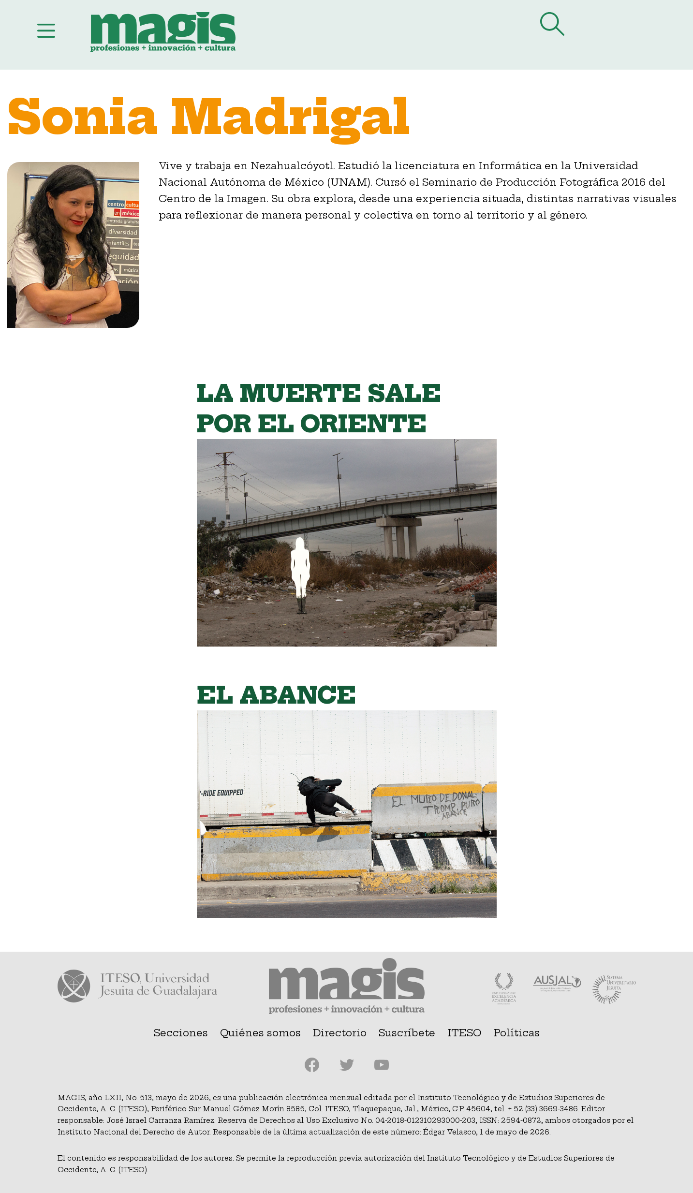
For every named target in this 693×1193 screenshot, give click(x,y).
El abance (276, 695)
